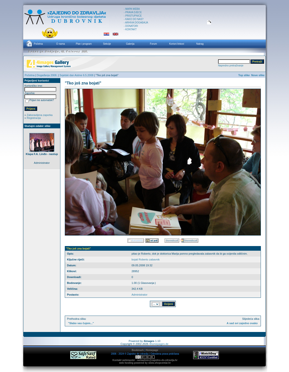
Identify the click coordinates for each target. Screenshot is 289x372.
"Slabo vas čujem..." (81, 323)
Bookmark (138, 350)
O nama (60, 43)
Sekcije (107, 43)
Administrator (139, 294)
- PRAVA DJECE (133, 12)
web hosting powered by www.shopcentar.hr (145, 363)
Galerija (130, 43)
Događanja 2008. (47, 75)
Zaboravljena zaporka (40, 115)
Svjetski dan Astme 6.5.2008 (76, 75)
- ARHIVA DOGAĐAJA (136, 22)
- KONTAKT (130, 29)
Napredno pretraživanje (231, 65)
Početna (34, 43)
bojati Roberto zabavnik (146, 259)
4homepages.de (158, 343)
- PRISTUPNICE (133, 15)
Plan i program (84, 43)
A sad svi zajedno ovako (242, 323)
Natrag (199, 43)
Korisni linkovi (176, 43)
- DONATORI (131, 26)
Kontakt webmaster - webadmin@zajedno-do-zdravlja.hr (145, 360)
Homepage (152, 350)
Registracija (34, 117)
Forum (153, 43)
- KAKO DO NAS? (134, 19)
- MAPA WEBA (132, 9)
